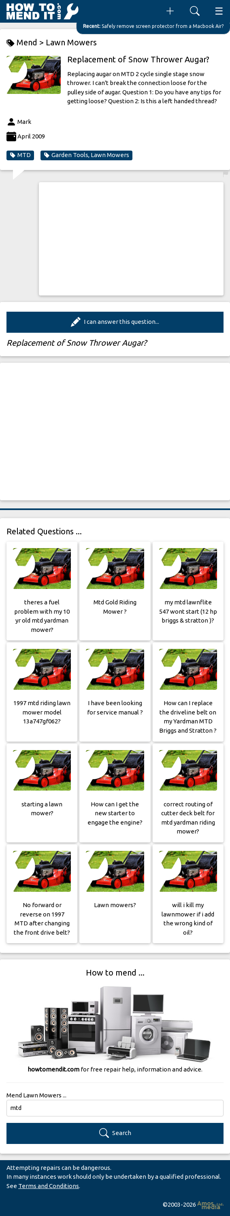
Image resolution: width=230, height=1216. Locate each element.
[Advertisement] (131, 238)
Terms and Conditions (48, 1185)
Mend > (26, 43)
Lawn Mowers (71, 42)
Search (115, 1133)
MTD (20, 155)
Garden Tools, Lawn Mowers (86, 155)
